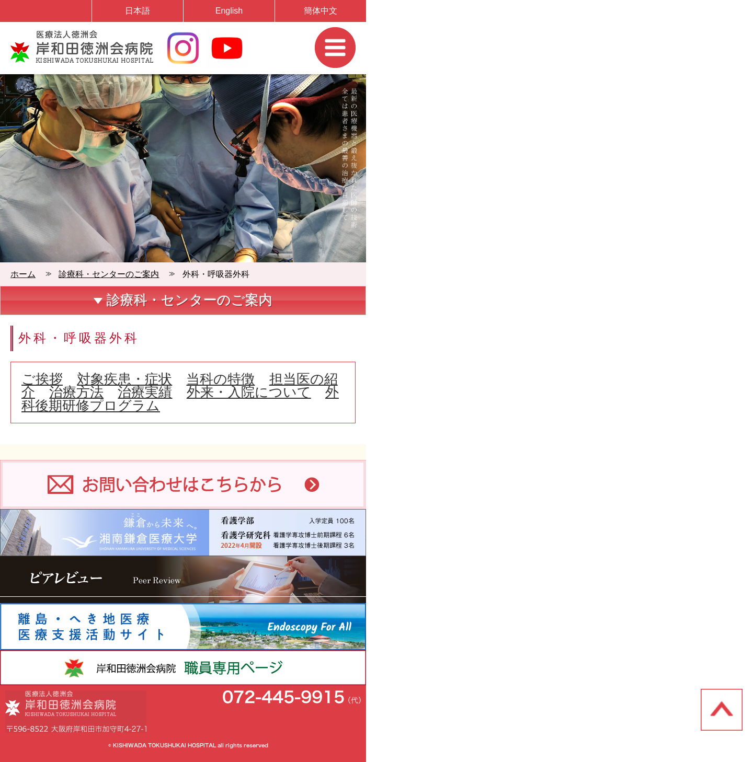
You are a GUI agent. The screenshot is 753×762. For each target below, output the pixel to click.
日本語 (137, 10)
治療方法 (76, 392)
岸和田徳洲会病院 (81, 46)
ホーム (23, 274)
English (229, 10)
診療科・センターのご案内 (109, 274)
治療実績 (145, 392)
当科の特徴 (220, 379)
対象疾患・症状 (124, 379)
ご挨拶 (42, 379)
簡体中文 (320, 10)
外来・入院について (249, 392)
